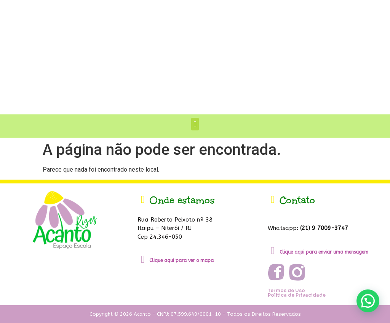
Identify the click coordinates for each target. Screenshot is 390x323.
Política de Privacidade (297, 295)
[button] (194, 124)
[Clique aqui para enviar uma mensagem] (273, 251)
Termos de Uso (286, 290)
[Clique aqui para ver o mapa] (142, 259)
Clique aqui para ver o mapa (181, 260)
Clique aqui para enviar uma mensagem (324, 252)
